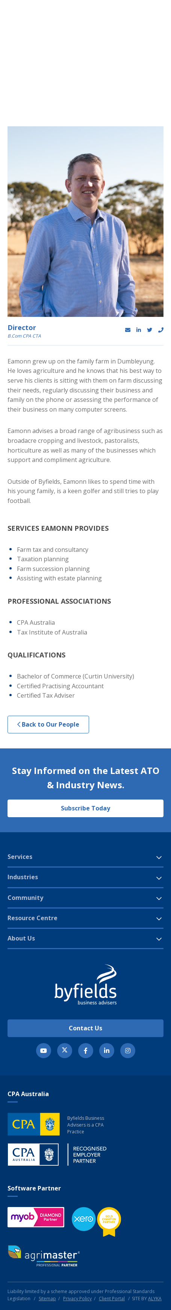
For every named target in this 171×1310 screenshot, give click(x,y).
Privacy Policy (77, 1298)
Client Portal (112, 1298)
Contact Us (85, 1028)
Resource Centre (33, 918)
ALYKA (155, 1298)
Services (20, 857)
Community (25, 898)
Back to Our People (48, 724)
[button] (139, 28)
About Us (21, 938)
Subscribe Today (85, 808)
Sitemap (47, 1298)
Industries (23, 877)
